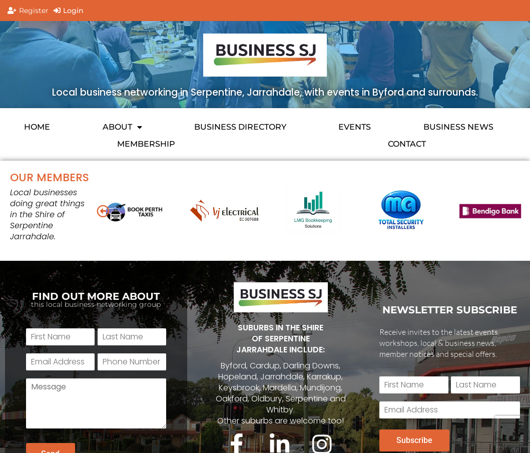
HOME (37, 127)
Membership (146, 144)
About (122, 127)
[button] (103, 211)
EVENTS (354, 127)
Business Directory (240, 127)
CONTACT (407, 144)
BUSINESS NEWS (458, 127)
